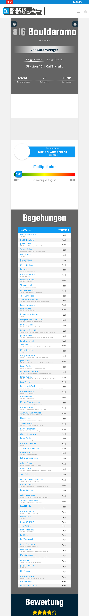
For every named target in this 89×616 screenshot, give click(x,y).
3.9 (66, 81)
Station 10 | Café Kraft (44, 69)
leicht (22, 81)
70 (44, 81)
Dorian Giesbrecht (52, 155)
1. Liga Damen (55, 62)
